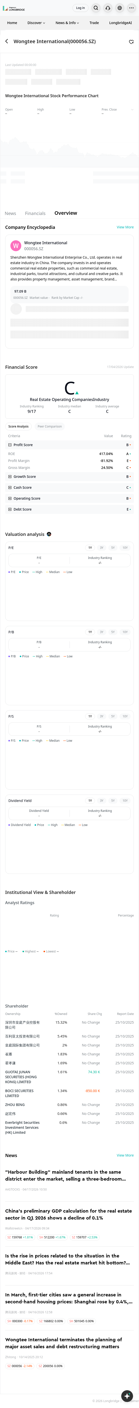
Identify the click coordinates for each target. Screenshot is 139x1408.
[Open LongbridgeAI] (127, 1396)
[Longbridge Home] (14, 8)
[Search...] (96, 7)
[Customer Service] (107, 7)
